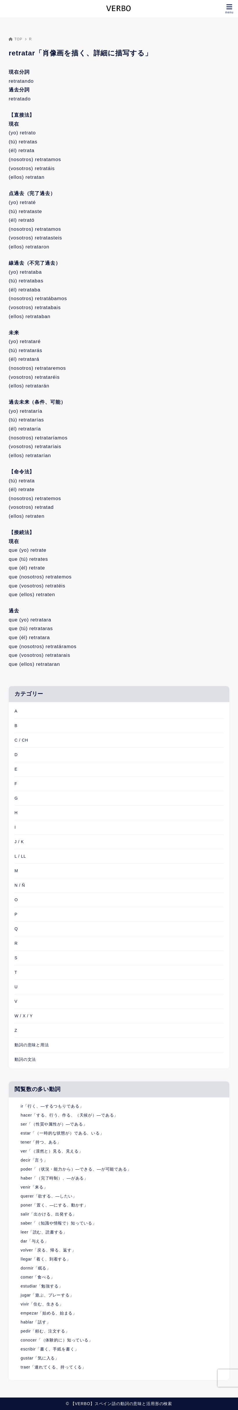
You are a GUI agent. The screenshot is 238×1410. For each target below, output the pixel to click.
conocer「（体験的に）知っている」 (57, 1340)
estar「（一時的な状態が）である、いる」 (62, 1133)
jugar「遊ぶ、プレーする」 (47, 1295)
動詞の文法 (25, 1059)
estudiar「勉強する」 (42, 1286)
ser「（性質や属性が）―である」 (54, 1124)
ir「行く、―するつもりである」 (52, 1106)
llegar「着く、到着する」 (46, 1259)
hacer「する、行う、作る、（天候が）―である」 (69, 1115)
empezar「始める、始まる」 (49, 1313)
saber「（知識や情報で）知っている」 (59, 1223)
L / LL (20, 856)
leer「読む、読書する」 (44, 1232)
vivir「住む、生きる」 (42, 1304)
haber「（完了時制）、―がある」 (54, 1178)
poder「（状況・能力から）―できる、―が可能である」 (76, 1169)
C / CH (21, 740)
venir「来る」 (34, 1187)
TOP (15, 39)
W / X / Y (24, 1016)
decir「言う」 (34, 1160)
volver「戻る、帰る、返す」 (48, 1250)
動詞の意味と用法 (32, 1045)
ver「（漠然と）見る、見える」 (52, 1151)
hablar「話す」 (36, 1322)
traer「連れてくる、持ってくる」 (53, 1367)
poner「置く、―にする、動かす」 (54, 1205)
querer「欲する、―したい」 (49, 1196)
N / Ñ (20, 885)
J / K (19, 841)
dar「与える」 (35, 1241)
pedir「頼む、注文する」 (45, 1331)
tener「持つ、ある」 (41, 1142)
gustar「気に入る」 (40, 1358)
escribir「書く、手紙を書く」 (50, 1349)
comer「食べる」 (38, 1277)
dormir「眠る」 (36, 1268)
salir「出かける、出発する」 (49, 1214)
